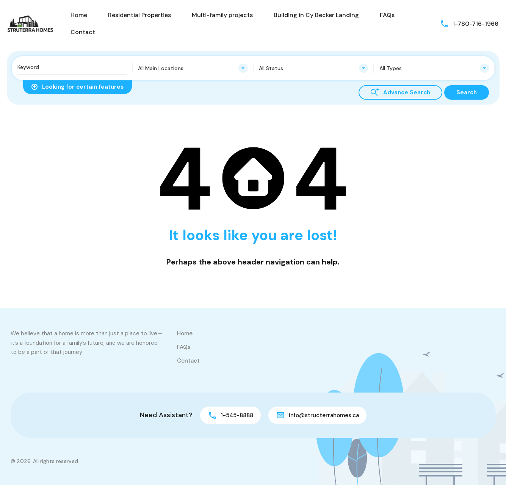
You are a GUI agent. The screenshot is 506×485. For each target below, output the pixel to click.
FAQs (387, 15)
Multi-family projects (222, 15)
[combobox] (192, 68)
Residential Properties (139, 15)
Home (78, 15)
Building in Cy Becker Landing (316, 15)
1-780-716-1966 (475, 24)
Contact (82, 32)
